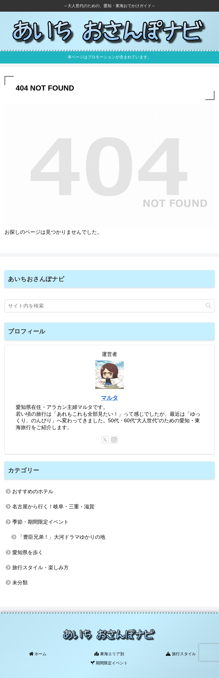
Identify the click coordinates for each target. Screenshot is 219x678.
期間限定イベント (109, 661)
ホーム (38, 653)
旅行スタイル (181, 653)
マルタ (109, 398)
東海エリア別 (109, 653)
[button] (208, 305)
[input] (109, 306)
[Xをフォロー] (105, 439)
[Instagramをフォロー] (114, 439)
